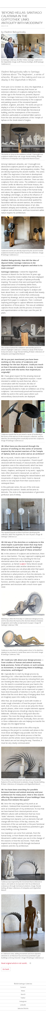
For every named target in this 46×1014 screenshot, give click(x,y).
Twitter (23, 998)
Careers (23, 987)
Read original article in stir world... (14, 963)
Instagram (23, 1001)
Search (23, 994)
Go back (6, 969)
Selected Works (23, 1008)
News (23, 991)
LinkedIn (23, 1005)
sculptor (23, 564)
